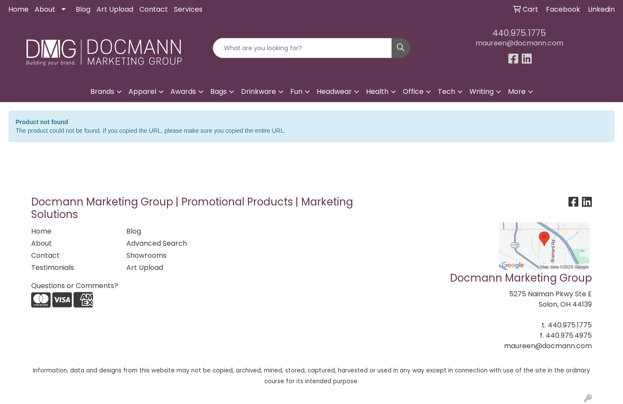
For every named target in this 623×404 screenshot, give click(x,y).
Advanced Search (156, 243)
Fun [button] (296, 91)
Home (18, 9)
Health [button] (377, 91)
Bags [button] (218, 91)
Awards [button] (183, 91)
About (45, 9)
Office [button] (413, 91)
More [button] (517, 91)
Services (188, 9)
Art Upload (114, 9)
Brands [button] (102, 91)
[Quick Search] (302, 48)
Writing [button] (481, 91)
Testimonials (52, 268)
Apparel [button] (142, 91)
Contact (153, 9)
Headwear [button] (334, 91)
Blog (83, 9)
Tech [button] (446, 91)
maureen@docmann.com (519, 43)
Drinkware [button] (258, 91)
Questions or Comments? (74, 286)
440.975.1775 (519, 33)
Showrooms (146, 255)
